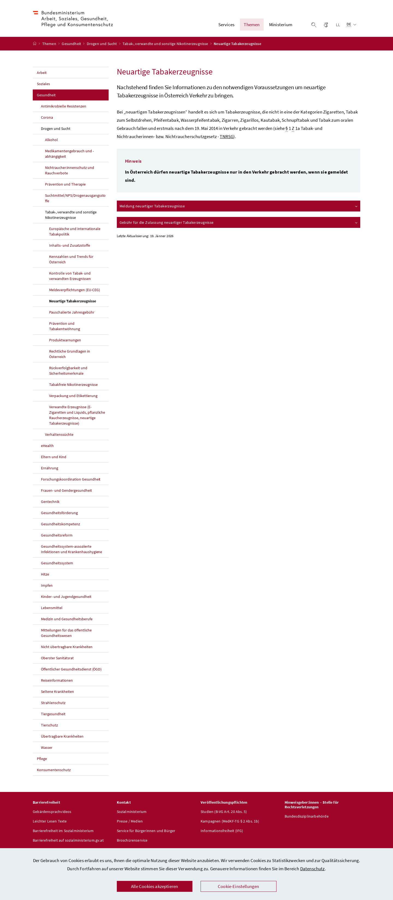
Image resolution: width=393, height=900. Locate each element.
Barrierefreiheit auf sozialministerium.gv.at (68, 841)
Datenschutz (312, 869)
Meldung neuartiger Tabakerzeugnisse (239, 206)
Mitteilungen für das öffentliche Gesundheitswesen (66, 633)
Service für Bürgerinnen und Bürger (146, 831)
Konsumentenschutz (54, 770)
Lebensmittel (51, 608)
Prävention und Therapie (65, 185)
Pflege (42, 759)
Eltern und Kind (53, 457)
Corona (47, 118)
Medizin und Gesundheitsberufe (67, 619)
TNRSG (226, 137)
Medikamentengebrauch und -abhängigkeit (69, 154)
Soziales (43, 84)
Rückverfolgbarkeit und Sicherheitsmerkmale (68, 371)
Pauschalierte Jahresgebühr (71, 313)
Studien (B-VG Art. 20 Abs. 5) (224, 812)
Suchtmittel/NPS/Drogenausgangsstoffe (75, 199)
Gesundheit (72, 44)
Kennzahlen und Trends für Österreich (71, 260)
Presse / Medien (130, 821)
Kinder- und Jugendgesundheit (66, 597)
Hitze (45, 575)
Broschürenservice (132, 841)
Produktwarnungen (65, 340)
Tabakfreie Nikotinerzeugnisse (73, 385)
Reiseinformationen (57, 681)
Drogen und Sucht (102, 44)
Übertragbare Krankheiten (62, 737)
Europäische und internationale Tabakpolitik (74, 232)
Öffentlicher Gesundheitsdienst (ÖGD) (71, 669)
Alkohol (51, 140)
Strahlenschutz (53, 703)
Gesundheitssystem (57, 563)
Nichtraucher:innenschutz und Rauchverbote (69, 171)
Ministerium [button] (280, 25)
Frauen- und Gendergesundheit (66, 491)
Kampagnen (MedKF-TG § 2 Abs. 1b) (230, 821)
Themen (49, 44)
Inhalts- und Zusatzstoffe (69, 246)
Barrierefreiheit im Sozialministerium (63, 831)
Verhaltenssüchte (59, 435)
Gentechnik (50, 502)
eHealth (47, 446)
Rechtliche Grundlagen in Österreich (69, 355)
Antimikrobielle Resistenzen (63, 107)
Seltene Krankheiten (57, 692)
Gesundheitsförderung (59, 513)
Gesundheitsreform (57, 536)
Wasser (46, 748)
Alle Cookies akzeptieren (154, 886)
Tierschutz (49, 725)
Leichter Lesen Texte (50, 821)
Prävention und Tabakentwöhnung (64, 327)
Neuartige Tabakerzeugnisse (79, 301)
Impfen (47, 586)
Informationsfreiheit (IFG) (222, 831)
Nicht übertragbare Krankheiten (67, 647)
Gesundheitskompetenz (60, 524)
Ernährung (49, 468)
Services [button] (226, 25)
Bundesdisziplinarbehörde (307, 817)
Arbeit (42, 73)
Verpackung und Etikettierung (73, 396)
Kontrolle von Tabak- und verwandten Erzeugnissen (70, 277)
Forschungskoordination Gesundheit (70, 480)
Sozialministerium (132, 812)
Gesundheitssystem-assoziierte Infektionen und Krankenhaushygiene (71, 550)
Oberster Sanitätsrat (57, 658)
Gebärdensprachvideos (52, 812)
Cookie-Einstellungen (238, 886)
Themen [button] (252, 25)
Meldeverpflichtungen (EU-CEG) (74, 290)
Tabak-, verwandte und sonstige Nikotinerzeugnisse (166, 44)
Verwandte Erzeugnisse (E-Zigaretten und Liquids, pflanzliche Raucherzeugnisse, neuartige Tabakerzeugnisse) (77, 416)
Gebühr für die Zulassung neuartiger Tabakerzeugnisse (239, 223)
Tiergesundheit (53, 714)
